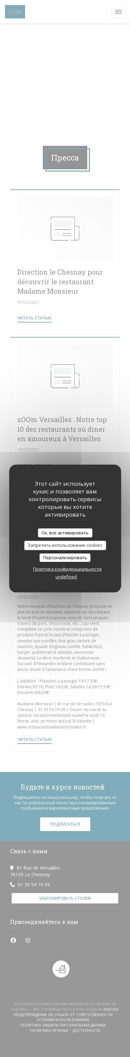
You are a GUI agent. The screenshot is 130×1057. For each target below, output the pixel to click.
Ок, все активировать (65, 533)
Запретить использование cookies (65, 545)
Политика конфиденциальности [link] (67, 569)
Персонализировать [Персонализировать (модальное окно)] (65, 557)
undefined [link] (66, 577)
